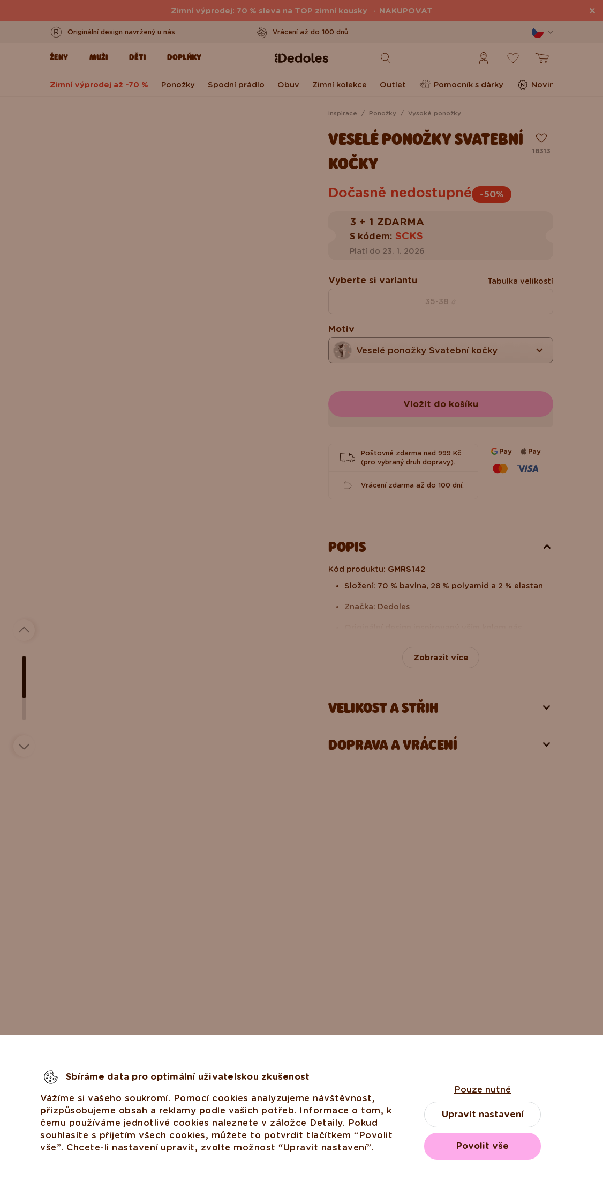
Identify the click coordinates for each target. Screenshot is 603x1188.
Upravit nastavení (483, 1114)
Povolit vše (482, 1146)
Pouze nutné (482, 1089)
